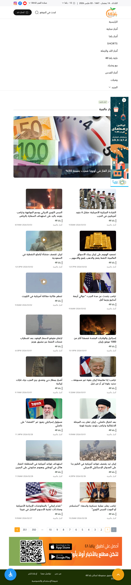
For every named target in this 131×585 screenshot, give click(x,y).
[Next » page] (17, 529)
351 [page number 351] (25, 529)
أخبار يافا (113, 36)
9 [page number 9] (57, 529)
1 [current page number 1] (106, 530)
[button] (124, 100)
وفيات (114, 80)
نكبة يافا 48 (111, 58)
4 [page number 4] (88, 529)
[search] (45, 12)
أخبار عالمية (103, 102)
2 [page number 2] (101, 529)
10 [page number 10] (50, 529)
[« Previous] (113, 529)
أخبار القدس (111, 73)
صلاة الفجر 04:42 (39, 3)
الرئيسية (113, 22)
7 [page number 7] (69, 529)
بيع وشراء (113, 65)
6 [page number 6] (76, 529)
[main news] (65, 147)
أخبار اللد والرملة (109, 51)
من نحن (58, 573)
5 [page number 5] (82, 529)
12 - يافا (70, 3)
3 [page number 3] (95, 529)
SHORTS (112, 44)
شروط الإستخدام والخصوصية (45, 581)
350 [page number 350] (34, 529)
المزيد (114, 87)
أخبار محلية (112, 29)
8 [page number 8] (63, 529)
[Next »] (17, 529)
